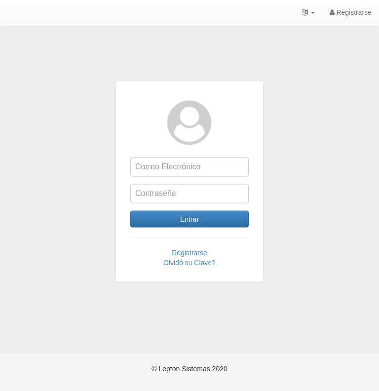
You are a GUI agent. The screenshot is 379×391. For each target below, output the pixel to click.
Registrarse (351, 12)
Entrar (189, 227)
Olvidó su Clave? (189, 270)
